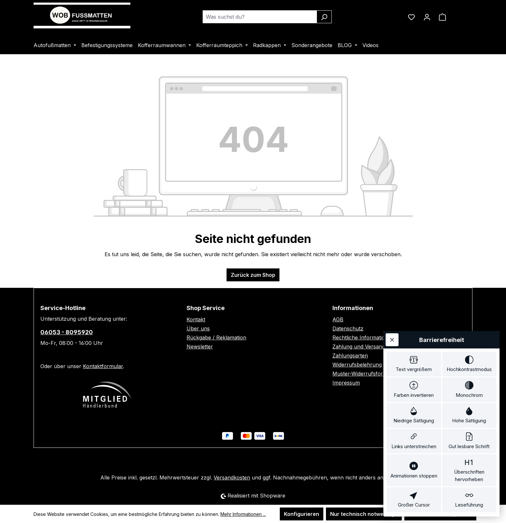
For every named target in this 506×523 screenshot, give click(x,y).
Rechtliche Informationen (363, 337)
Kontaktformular (103, 366)
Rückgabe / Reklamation (216, 337)
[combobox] (260, 16)
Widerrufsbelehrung (357, 364)
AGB (337, 319)
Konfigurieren (301, 514)
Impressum (346, 382)
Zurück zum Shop (253, 275)
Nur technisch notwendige (364, 514)
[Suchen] (324, 16)
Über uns (198, 328)
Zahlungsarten (350, 355)
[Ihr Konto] (427, 16)
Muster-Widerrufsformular (364, 373)
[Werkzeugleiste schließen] (392, 299)
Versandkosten (232, 477)
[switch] (414, 324)
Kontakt (196, 319)
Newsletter (200, 346)
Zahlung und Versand (358, 346)
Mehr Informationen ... (243, 514)
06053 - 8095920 (66, 332)
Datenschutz (347, 328)
